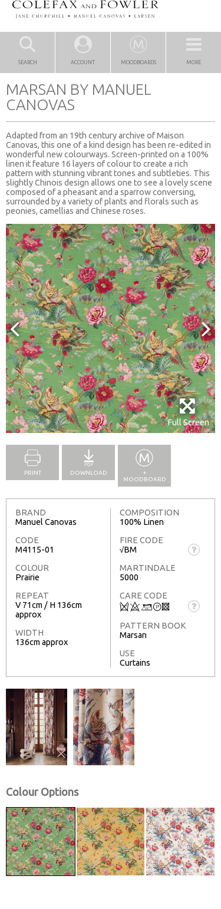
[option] (110, 328)
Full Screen (188, 412)
